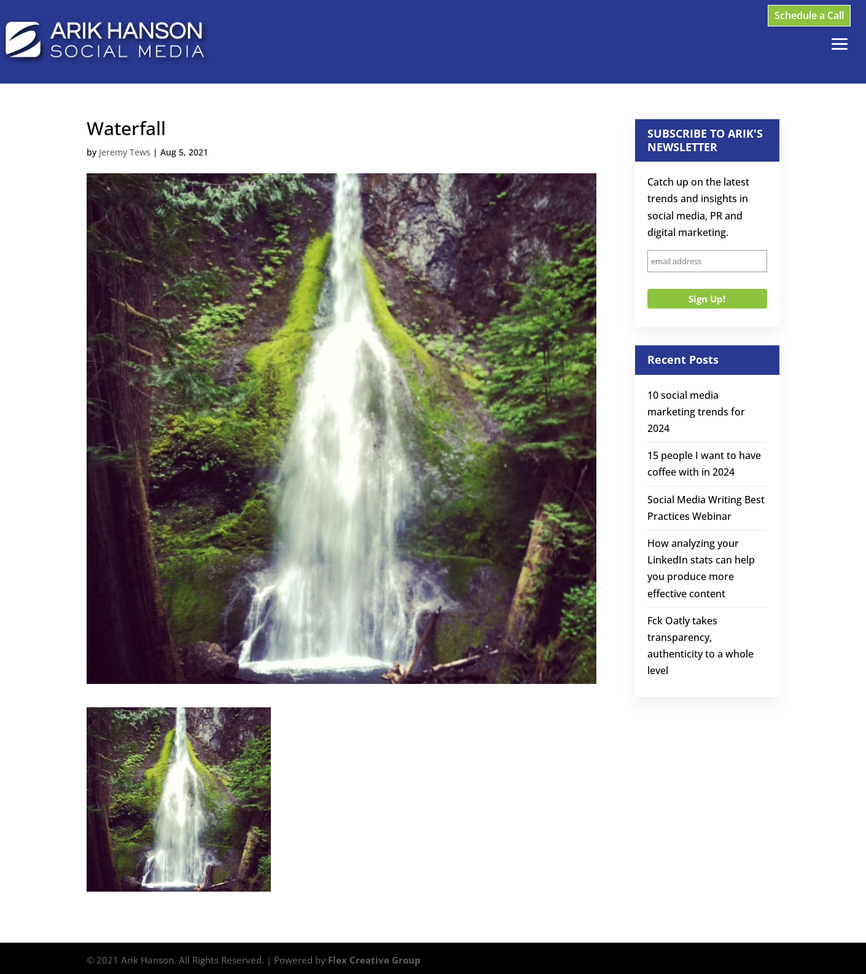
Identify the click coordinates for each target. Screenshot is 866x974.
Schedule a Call (809, 15)
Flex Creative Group (374, 960)
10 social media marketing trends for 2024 (696, 411)
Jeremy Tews (124, 152)
